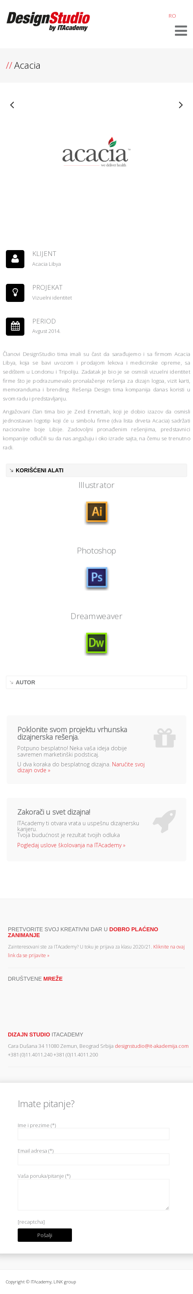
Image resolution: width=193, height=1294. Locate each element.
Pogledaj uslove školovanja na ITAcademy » (71, 845)
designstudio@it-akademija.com (152, 1045)
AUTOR (25, 682)
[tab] (96, 470)
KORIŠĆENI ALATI (39, 470)
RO (172, 15)
